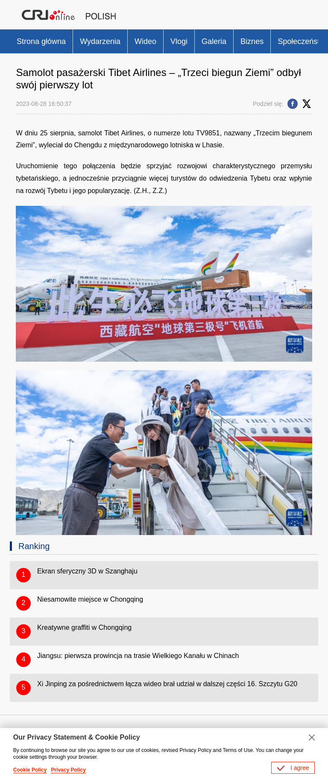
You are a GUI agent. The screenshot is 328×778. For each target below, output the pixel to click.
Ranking (34, 546)
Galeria (214, 41)
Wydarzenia (100, 41)
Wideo (145, 41)
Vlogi (178, 41)
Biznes (252, 41)
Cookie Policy (30, 770)
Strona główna (41, 41)
